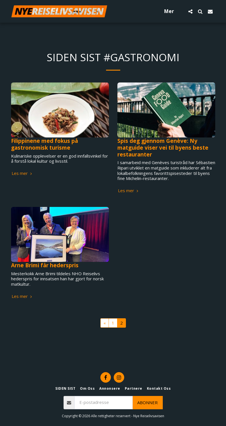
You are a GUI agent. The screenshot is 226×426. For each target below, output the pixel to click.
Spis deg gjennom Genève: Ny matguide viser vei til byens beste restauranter (162, 147)
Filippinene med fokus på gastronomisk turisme (44, 144)
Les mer (22, 173)
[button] (190, 11)
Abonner (147, 402)
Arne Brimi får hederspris (45, 265)
